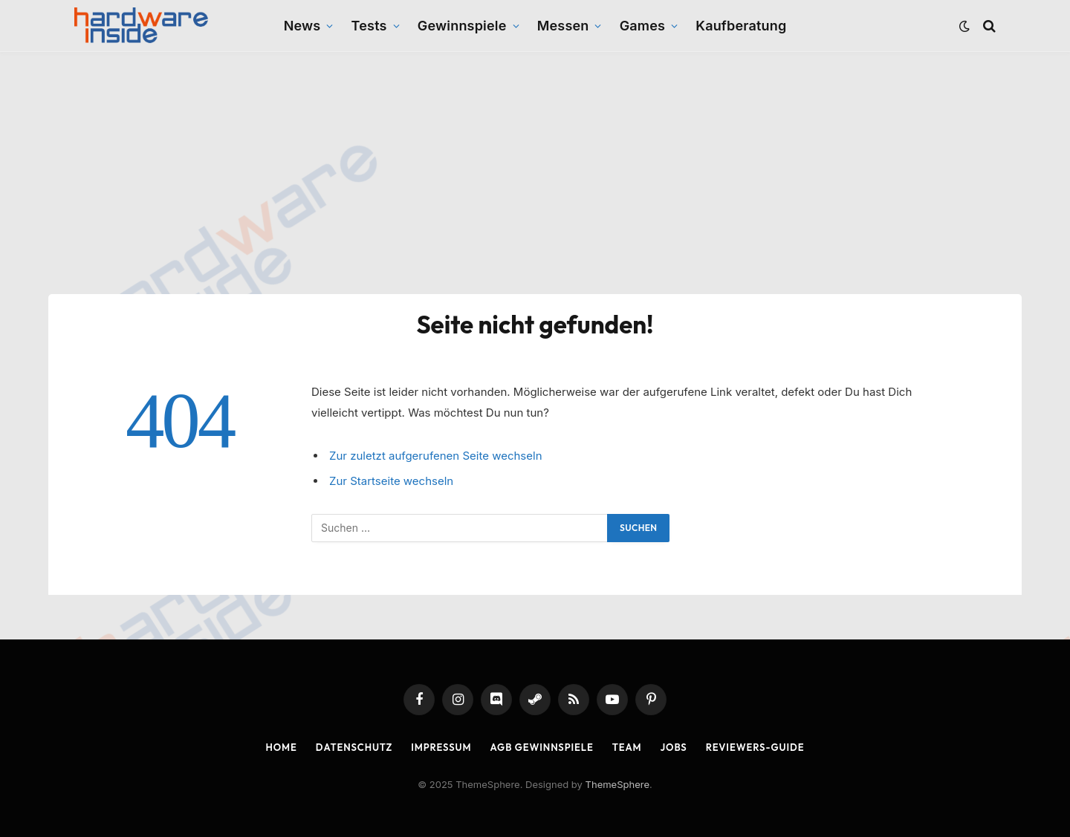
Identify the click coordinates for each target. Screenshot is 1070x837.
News (302, 25)
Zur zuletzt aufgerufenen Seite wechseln (435, 456)
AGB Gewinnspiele (542, 747)
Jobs (674, 747)
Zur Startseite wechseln (391, 481)
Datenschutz (354, 747)
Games (642, 25)
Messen (563, 25)
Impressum (441, 747)
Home (281, 747)
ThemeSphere (617, 784)
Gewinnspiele (462, 25)
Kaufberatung (741, 25)
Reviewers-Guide (755, 747)
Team (627, 747)
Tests (369, 25)
